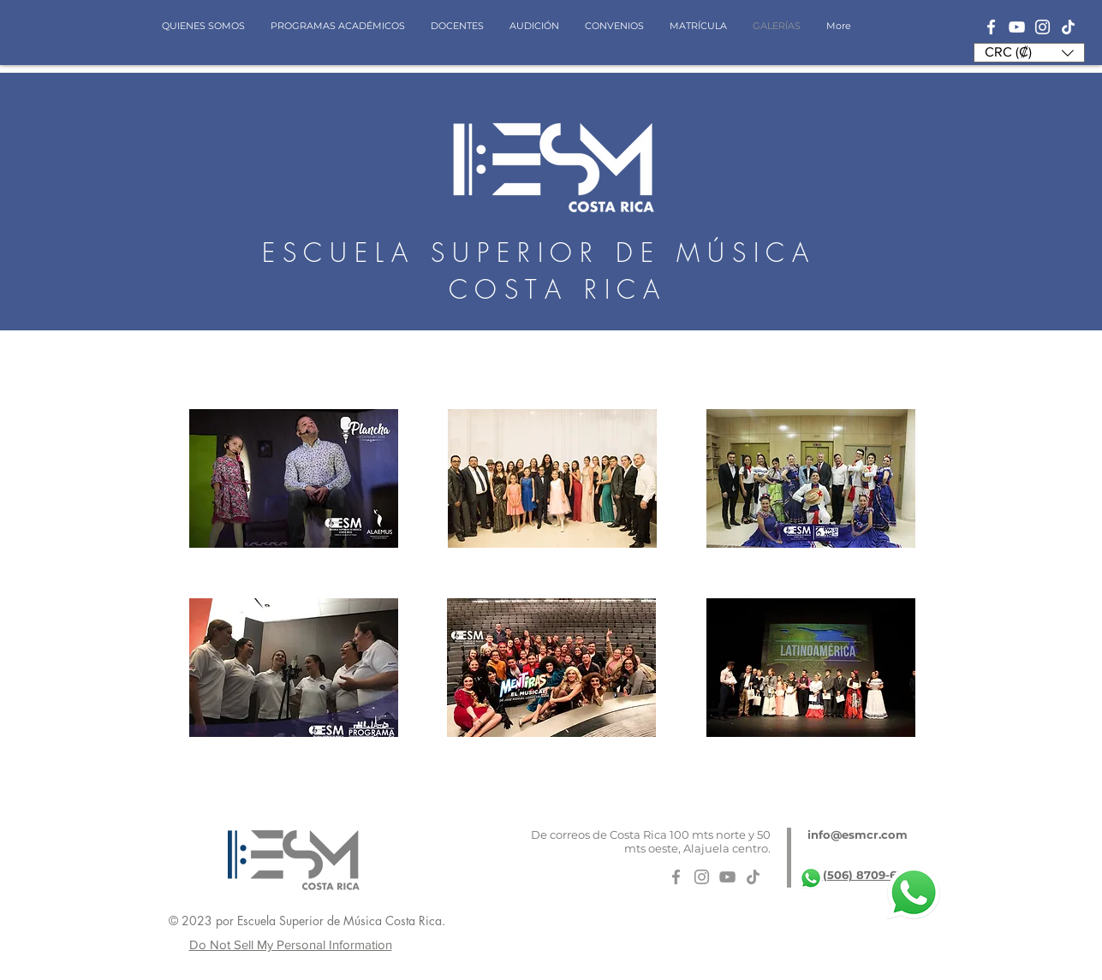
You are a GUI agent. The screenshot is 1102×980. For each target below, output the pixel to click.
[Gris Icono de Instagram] (702, 877)
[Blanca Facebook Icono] (991, 27)
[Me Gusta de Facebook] (789, 925)
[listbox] (1029, 52)
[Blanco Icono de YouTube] (1017, 27)
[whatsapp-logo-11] (811, 878)
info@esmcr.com (857, 834)
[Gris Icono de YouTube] (727, 877)
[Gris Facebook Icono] (676, 877)
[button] (1029, 52)
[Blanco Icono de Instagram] (1042, 27)
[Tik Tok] (1068, 27)
